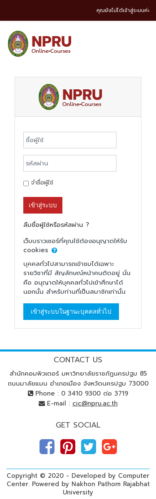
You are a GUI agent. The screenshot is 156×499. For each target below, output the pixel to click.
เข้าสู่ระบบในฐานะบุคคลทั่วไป (71, 311)
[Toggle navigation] (144, 41)
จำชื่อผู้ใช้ (42, 182)
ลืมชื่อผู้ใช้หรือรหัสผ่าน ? (56, 224)
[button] (54, 251)
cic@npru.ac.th (95, 403)
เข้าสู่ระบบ (43, 205)
